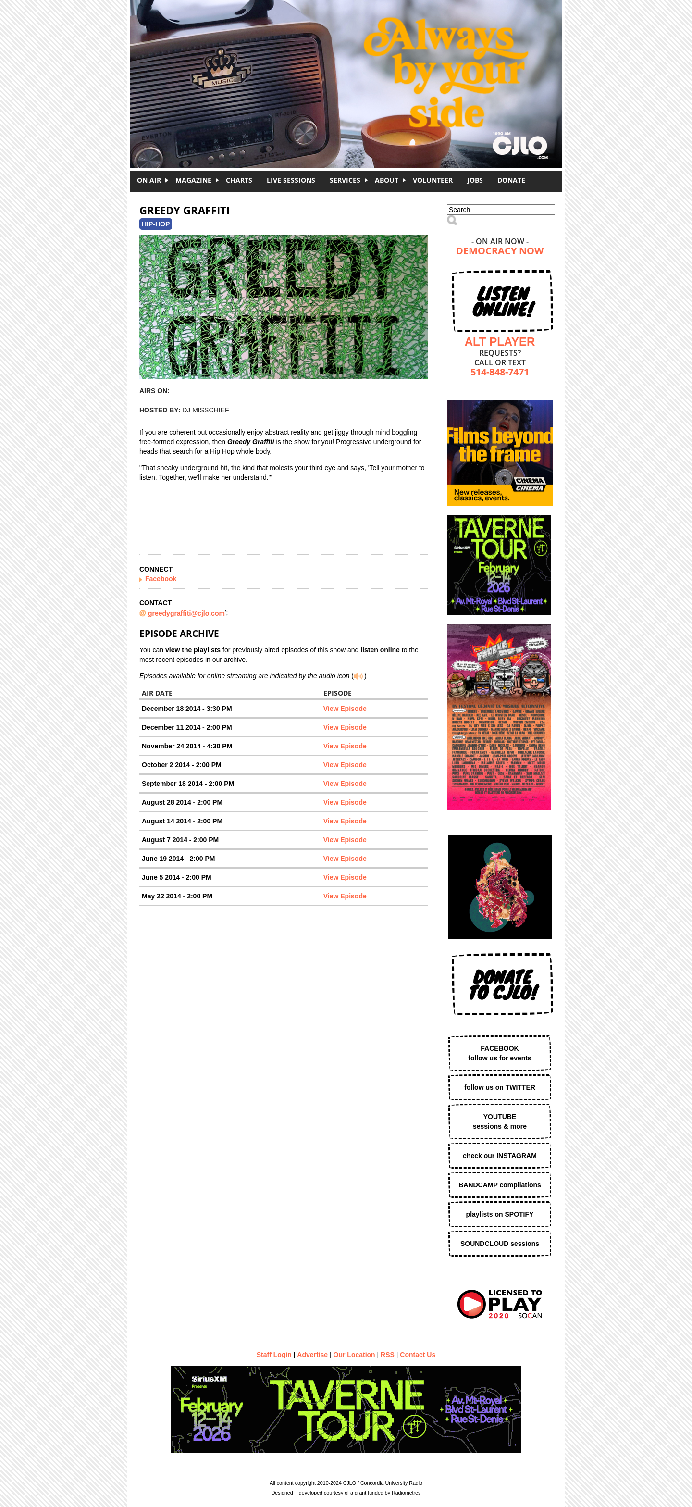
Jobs (475, 180)
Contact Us (417, 1354)
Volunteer (433, 180)
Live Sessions (291, 180)
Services (345, 180)
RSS (388, 1354)
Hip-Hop (156, 224)
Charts (239, 180)
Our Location (354, 1354)
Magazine (193, 180)
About (386, 180)
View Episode (345, 708)
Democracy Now (500, 251)
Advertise (312, 1354)
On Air (149, 180)
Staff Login (274, 1354)
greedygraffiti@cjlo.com (186, 613)
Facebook (160, 579)
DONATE (511, 180)
